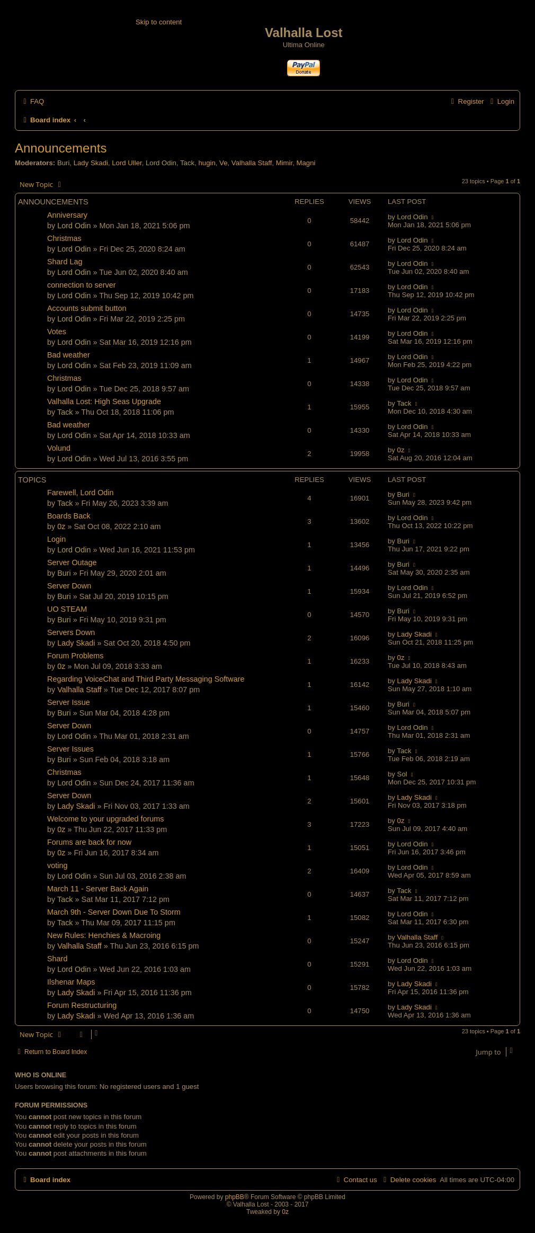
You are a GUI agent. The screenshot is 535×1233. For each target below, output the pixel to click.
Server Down (69, 586)
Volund (58, 448)
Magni (305, 163)
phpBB (234, 1197)
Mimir (284, 163)
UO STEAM (67, 609)
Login (56, 539)
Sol (402, 774)
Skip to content (159, 22)
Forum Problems (75, 655)
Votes (56, 331)
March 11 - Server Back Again (97, 888)
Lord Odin (161, 163)
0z (401, 450)
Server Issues (70, 749)
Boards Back (69, 516)
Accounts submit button (87, 308)
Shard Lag (64, 261)
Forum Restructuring (82, 1005)
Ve (223, 163)
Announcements (60, 148)
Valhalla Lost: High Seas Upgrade (104, 401)
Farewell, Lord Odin (80, 492)
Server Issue (68, 702)
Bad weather (68, 355)
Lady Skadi (91, 163)
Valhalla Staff (251, 163)
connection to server (81, 285)
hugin (206, 163)
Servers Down (71, 632)
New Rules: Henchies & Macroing (103, 935)
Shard (57, 958)
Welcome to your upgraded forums (105, 819)
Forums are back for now (89, 842)
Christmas (64, 238)
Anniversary (67, 215)
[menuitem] (32, 101)
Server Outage (72, 562)
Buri (63, 163)
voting (57, 865)
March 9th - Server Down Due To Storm (114, 912)
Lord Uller (126, 163)
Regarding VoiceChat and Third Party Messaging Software (146, 679)
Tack (187, 163)
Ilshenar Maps (71, 982)
